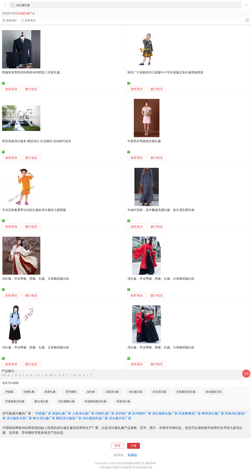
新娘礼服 (50, 391)
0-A (4, 375)
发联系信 (11, 89)
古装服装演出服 (185, 391)
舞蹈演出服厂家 (213, 413)
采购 (246, 373)
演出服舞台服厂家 (165, 413)
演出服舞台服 (66, 401)
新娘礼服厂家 (61, 413)
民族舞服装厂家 (189, 413)
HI (31, 375)
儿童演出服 (112, 391)
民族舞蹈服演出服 (95, 401)
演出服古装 (135, 391)
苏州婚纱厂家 (141, 413)
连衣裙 (91, 391)
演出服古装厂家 (120, 418)
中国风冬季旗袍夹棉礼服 (144, 141)
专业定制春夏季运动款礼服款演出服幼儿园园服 (34, 210)
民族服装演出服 (14, 401)
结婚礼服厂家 (104, 413)
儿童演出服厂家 (83, 413)
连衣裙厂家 (123, 413)
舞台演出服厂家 (44, 418)
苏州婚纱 (71, 391)
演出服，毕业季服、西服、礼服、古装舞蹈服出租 (35, 278)
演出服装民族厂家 (95, 418)
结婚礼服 (29, 391)
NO (51, 375)
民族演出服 (123, 401)
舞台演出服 (41, 401)
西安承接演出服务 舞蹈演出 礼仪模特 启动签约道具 (36, 141)
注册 (133, 445)
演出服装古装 (213, 391)
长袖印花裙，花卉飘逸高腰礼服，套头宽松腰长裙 (160, 210)
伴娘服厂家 (43, 413)
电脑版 (132, 455)
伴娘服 (9, 391)
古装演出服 (159, 391)
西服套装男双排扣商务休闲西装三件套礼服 (31, 72)
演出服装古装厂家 (19, 418)
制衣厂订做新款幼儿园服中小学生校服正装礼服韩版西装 (165, 72)
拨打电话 (31, 89)
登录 (117, 445)
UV (75, 375)
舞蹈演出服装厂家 (69, 418)
